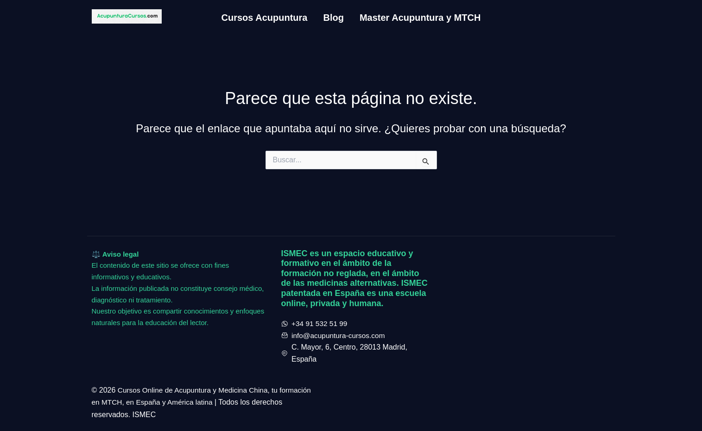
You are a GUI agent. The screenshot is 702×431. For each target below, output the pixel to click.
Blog (333, 17)
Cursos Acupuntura (264, 17)
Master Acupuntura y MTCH (420, 17)
